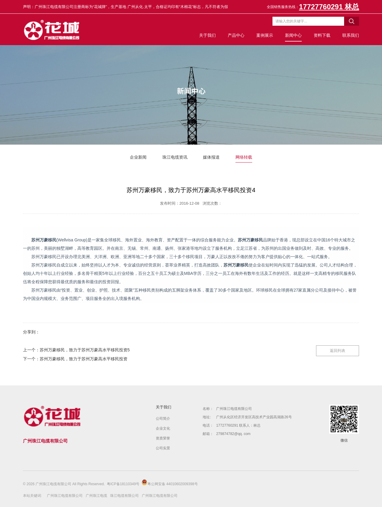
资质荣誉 (163, 438)
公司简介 (163, 418)
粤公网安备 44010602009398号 (169, 482)
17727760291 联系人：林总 (238, 425)
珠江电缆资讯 (174, 157)
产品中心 (236, 35)
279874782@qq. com (233, 434)
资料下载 (322, 35)
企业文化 (163, 428)
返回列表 (337, 350)
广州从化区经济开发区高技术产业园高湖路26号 (254, 417)
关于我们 (207, 35)
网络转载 (243, 157)
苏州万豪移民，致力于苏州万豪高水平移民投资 (83, 358)
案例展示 (264, 35)
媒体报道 (211, 157)
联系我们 (350, 35)
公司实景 (163, 448)
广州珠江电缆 (96, 496)
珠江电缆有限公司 (124, 496)
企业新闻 (138, 157)
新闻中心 (293, 35)
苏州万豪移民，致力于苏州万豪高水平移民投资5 (85, 349)
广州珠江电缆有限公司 (234, 409)
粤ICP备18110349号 (123, 484)
